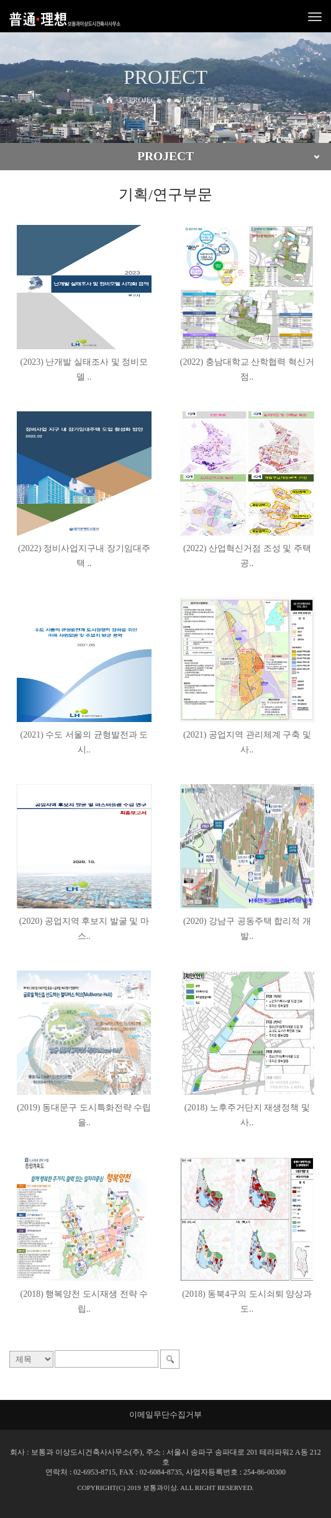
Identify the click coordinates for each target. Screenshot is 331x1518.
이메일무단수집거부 (165, 1414)
